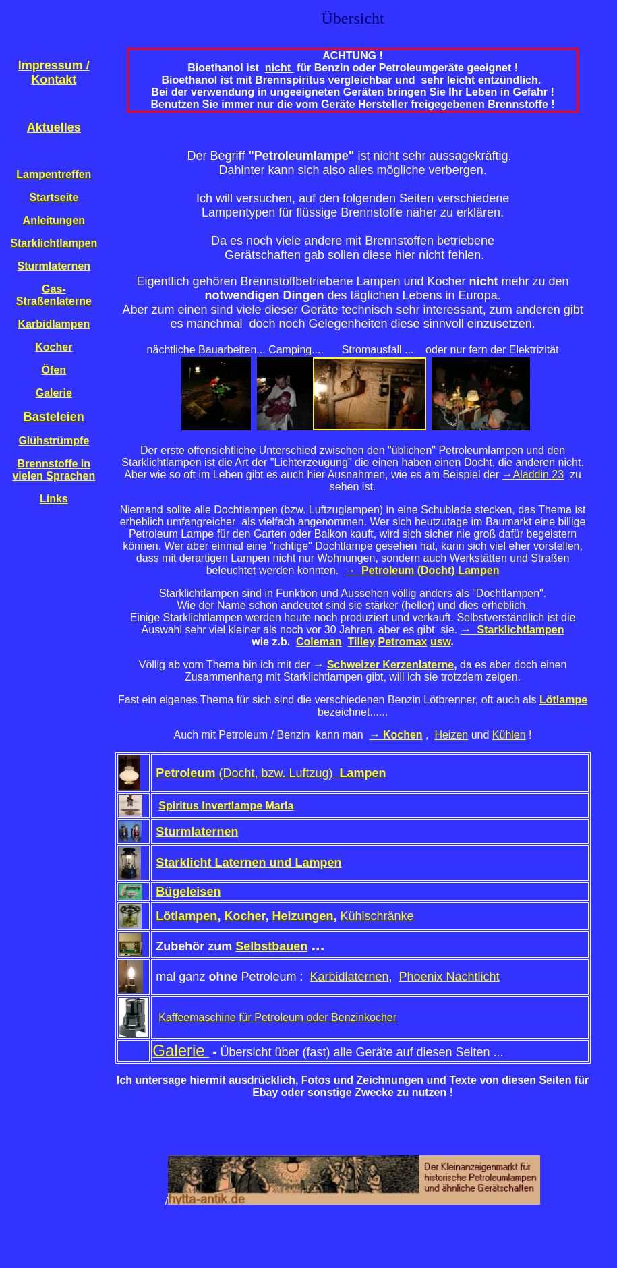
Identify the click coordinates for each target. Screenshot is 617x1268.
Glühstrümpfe (53, 440)
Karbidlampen (54, 324)
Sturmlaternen (54, 266)
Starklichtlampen (53, 243)
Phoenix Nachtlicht (449, 976)
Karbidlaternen (349, 976)
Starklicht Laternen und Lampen (248, 862)
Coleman (319, 641)
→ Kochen (396, 735)
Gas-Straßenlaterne (54, 295)
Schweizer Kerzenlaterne (390, 664)
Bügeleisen (188, 891)
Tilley (361, 641)
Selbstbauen (271, 946)
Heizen (451, 735)
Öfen (54, 370)
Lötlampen (186, 916)
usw (440, 641)
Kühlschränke (376, 916)
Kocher (53, 347)
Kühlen (509, 735)
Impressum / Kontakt (54, 72)
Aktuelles (54, 127)
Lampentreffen (53, 174)
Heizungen (302, 916)
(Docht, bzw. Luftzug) (271, 773)
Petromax (403, 641)
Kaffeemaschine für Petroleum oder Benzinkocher (277, 1017)
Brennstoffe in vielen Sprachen (53, 470)
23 (558, 474)
